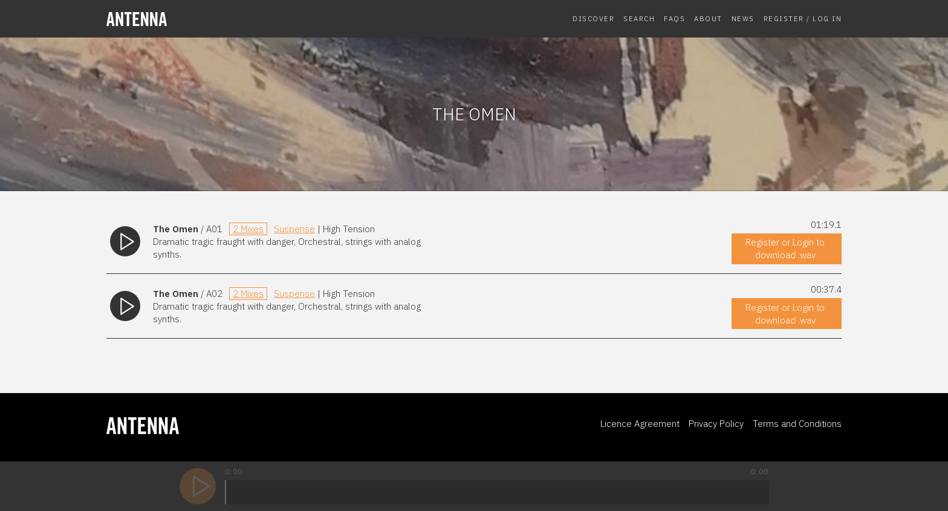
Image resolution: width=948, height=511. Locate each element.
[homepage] (191, 19)
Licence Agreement (640, 423)
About (708, 18)
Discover (593, 18)
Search (639, 18)
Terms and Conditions (797, 423)
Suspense (294, 229)
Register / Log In (803, 18)
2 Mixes (248, 229)
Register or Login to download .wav (785, 248)
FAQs (674, 18)
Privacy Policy (716, 423)
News (743, 18)
